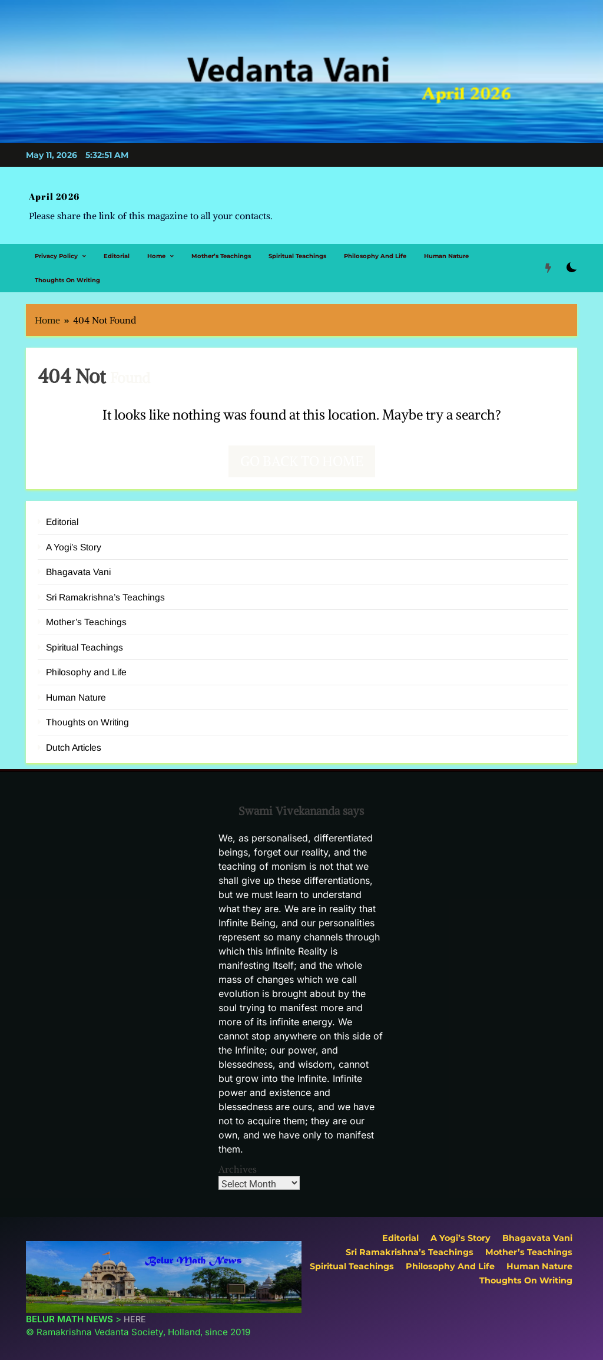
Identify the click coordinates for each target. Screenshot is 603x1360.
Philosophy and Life (375, 248)
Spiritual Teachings (297, 248)
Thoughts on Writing (67, 272)
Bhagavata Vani (78, 564)
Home (156, 248)
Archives (237, 1161)
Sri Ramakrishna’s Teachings (105, 589)
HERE (135, 1311)
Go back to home (301, 452)
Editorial (117, 248)
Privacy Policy (56, 248)
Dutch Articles (73, 739)
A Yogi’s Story (73, 539)
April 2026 (49, 193)
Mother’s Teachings (221, 248)
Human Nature (446, 248)
